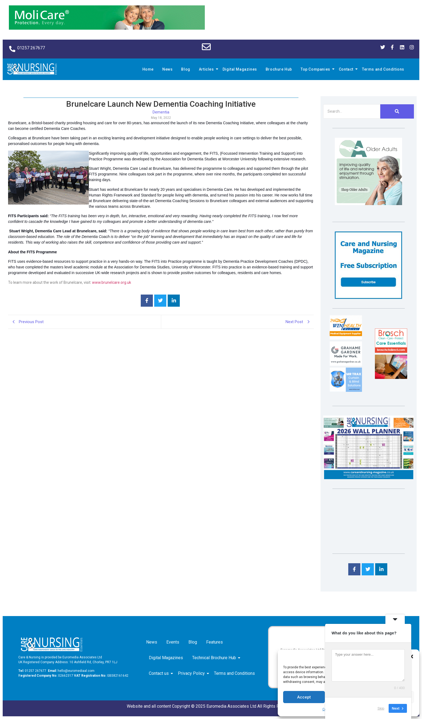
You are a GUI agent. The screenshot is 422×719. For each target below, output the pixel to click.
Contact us (160, 673)
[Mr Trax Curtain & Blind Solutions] (346, 390)
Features (214, 642)
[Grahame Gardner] (346, 364)
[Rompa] (368, 203)
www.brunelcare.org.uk (111, 282)
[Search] (351, 111)
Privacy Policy (192, 673)
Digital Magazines (240, 69)
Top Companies (316, 69)
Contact (347, 69)
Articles (207, 69)
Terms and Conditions (383, 69)
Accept (304, 697)
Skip (381, 708)
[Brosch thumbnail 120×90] (391, 351)
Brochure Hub (279, 69)
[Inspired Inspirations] (391, 377)
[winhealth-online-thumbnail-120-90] (346, 338)
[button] (411, 656)
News (167, 69)
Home (148, 69)
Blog (185, 69)
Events (172, 642)
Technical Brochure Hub (215, 657)
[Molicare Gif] (107, 28)
